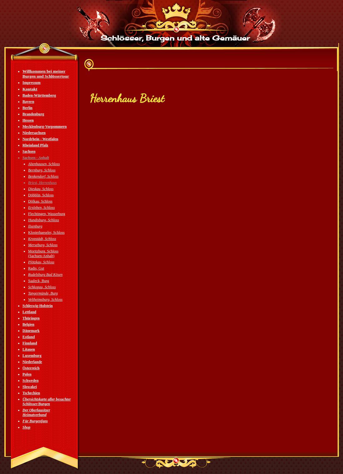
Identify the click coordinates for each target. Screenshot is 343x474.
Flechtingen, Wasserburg (46, 214)
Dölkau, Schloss (40, 201)
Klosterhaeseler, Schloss (46, 232)
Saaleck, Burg (38, 281)
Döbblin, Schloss (41, 195)
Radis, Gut (36, 268)
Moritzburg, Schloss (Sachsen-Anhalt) (43, 253)
